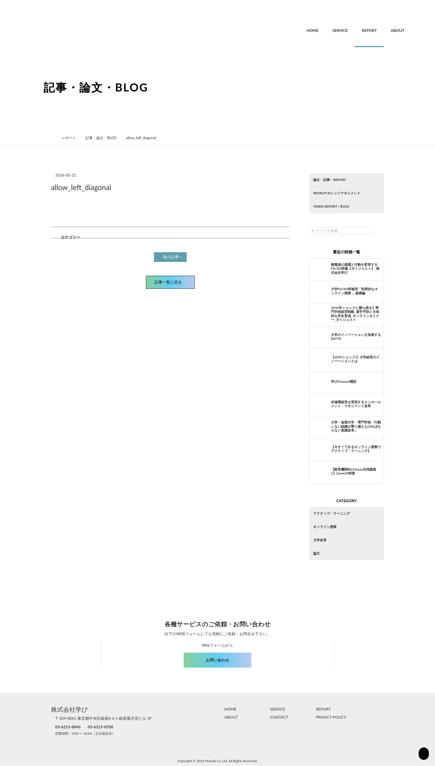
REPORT (357, 30)
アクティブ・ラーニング (331, 513)
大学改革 (320, 540)
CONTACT (279, 717)
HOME (301, 30)
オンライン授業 (325, 527)
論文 (316, 553)
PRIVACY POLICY (331, 717)
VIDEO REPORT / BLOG (331, 206)
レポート (72, 138)
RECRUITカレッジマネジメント (336, 193)
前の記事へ (171, 256)
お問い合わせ (217, 660)
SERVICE (328, 30)
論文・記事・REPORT (329, 180)
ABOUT (385, 30)
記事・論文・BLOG (104, 138)
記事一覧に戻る (170, 281)
